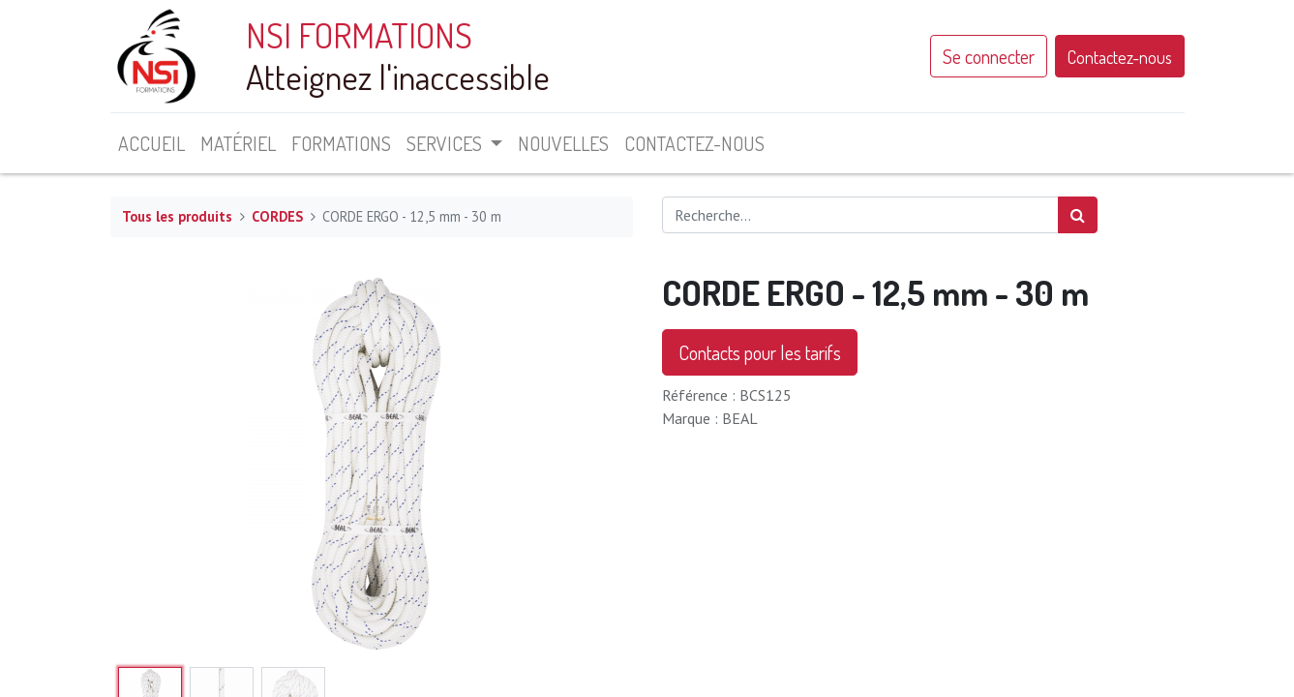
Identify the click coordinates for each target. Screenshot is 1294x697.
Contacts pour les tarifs (759, 352)
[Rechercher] (1078, 215)
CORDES (277, 216)
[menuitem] (151, 143)
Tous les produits (177, 216)
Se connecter (989, 56)
